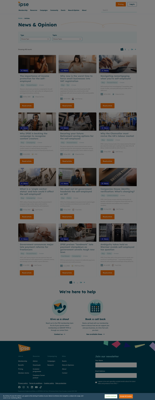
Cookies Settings (111, 396)
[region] (77, 396)
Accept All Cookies (126, 396)
